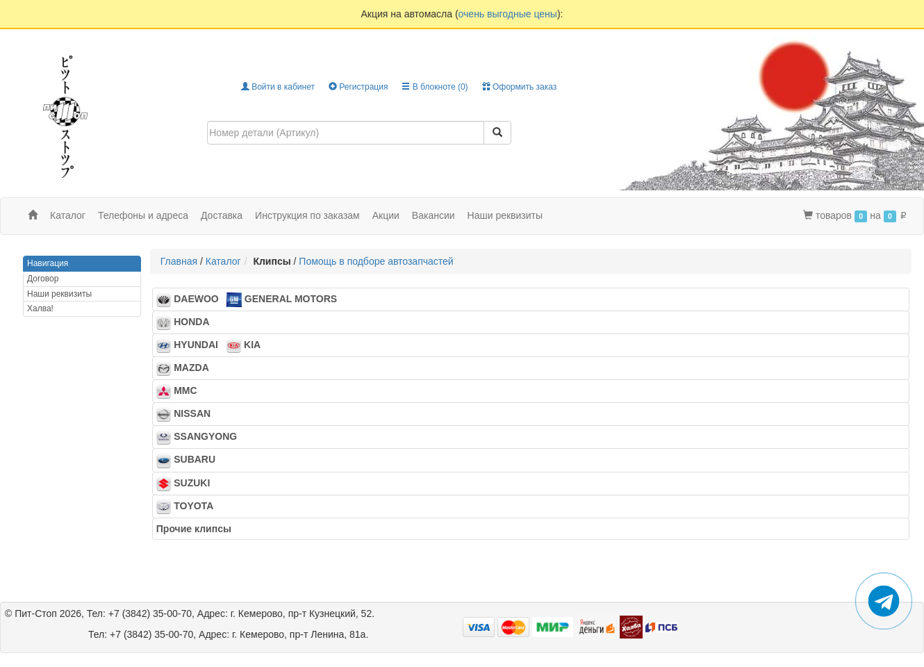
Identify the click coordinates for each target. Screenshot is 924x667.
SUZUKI (187, 483)
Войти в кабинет (278, 87)
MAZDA (186, 369)
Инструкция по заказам (307, 215)
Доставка (221, 215)
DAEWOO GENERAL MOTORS (246, 300)
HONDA (186, 323)
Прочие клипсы (198, 528)
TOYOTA (189, 506)
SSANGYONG (200, 437)
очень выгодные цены (508, 13)
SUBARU (190, 460)
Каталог (223, 261)
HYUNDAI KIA (208, 346)
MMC (181, 392)
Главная (178, 261)
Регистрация (358, 87)
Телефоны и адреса (143, 215)
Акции (385, 215)
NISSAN (187, 414)
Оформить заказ (519, 87)
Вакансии (433, 215)
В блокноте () (435, 87)
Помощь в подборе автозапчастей (376, 261)
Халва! (40, 308)
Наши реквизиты (505, 215)
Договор (42, 278)
